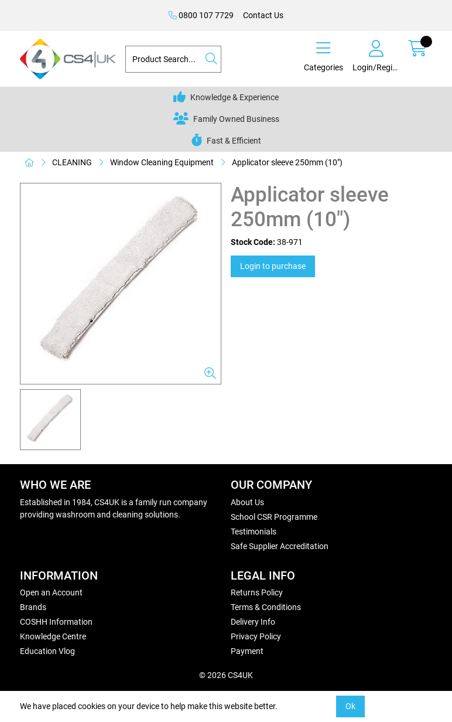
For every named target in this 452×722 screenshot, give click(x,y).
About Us (247, 502)
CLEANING (72, 162)
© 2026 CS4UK (226, 675)
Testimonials (253, 531)
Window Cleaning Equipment (162, 162)
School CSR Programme (274, 517)
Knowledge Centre (53, 636)
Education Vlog (47, 651)
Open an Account (51, 592)
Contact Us (263, 15)
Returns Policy (257, 592)
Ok (350, 706)
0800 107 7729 (201, 15)
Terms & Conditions (266, 607)
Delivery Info (253, 621)
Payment (247, 651)
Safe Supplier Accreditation (279, 546)
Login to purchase (273, 266)
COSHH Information (56, 621)
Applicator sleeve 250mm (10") (287, 162)
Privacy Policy (256, 636)
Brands (33, 607)
